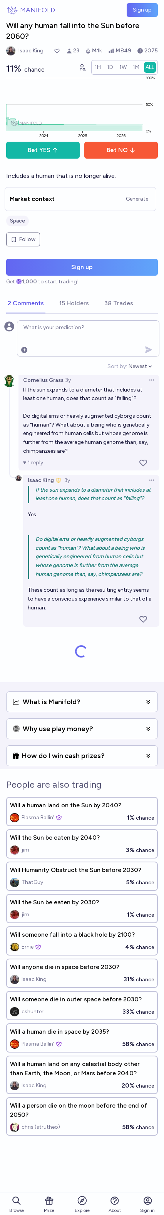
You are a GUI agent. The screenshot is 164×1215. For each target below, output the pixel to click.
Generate (137, 199)
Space (17, 221)
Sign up (142, 10)
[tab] (25, 303)
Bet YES (43, 150)
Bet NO (121, 150)
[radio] (97, 67)
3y (68, 380)
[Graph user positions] (82, 67)
